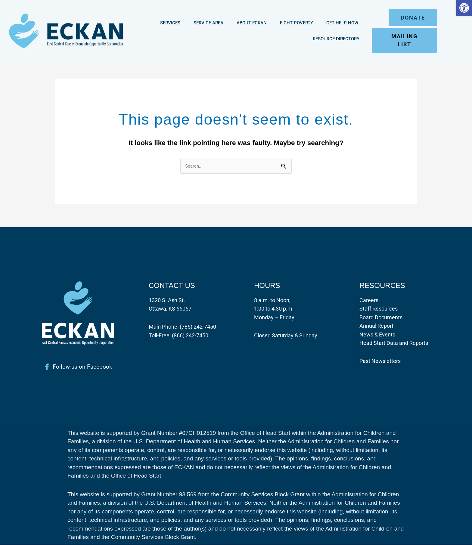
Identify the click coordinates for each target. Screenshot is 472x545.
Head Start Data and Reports (393, 343)
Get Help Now (342, 23)
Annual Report (376, 326)
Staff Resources (378, 309)
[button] (464, 8)
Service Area (208, 23)
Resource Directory (336, 39)
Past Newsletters (380, 361)
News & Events (377, 334)
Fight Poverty (296, 23)
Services (170, 23)
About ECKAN (252, 23)
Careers (368, 300)
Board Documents (380, 317)
